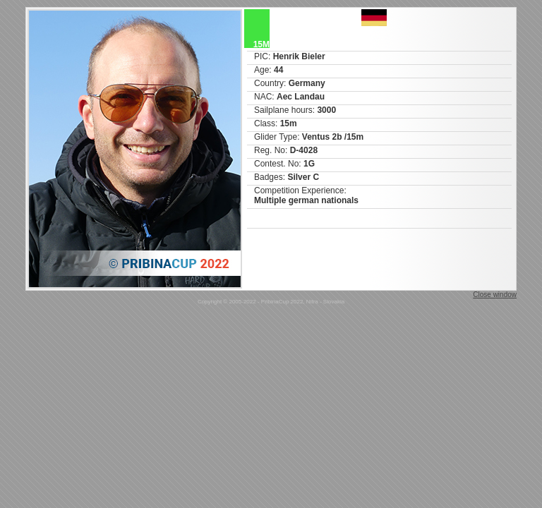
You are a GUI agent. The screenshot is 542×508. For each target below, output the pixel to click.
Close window (495, 294)
